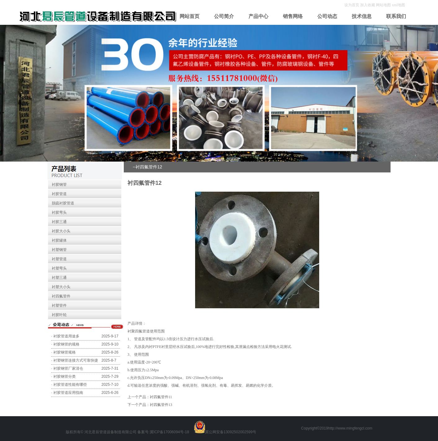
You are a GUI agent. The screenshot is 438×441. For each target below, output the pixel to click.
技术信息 (362, 16)
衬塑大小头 (61, 287)
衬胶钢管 (59, 184)
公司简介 (224, 16)
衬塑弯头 (59, 268)
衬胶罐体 (59, 240)
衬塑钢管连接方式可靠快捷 (75, 360)
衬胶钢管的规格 (66, 344)
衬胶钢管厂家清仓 (68, 368)
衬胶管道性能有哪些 (70, 384)
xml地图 (398, 5)
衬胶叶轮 (59, 315)
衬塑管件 (59, 305)
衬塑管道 (59, 259)
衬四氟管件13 (161, 405)
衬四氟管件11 (161, 397)
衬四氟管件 (61, 296)
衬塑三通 (59, 277)
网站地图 (383, 5)
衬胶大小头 (61, 231)
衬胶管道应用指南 (68, 392)
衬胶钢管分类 (64, 376)
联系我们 (396, 16)
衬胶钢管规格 (64, 352)
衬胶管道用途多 (66, 336)
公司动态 (327, 16)
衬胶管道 (59, 194)
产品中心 (258, 16)
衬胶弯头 (59, 212)
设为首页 (352, 5)
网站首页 (189, 16)
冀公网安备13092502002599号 (230, 432)
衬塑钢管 (59, 249)
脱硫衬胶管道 (63, 203)
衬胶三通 (59, 222)
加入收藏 (368, 5)
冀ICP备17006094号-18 (169, 432)
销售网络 (293, 16)
